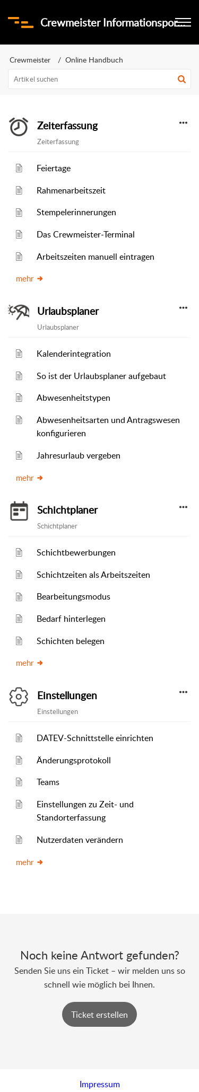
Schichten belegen (71, 641)
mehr (30, 278)
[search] (99, 79)
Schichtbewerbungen (76, 552)
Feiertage (54, 168)
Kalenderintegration (74, 353)
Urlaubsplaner (68, 311)
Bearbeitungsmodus (73, 596)
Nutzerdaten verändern (80, 840)
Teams (48, 782)
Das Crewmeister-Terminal (86, 234)
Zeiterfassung (67, 126)
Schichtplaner (67, 510)
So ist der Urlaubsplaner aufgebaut (101, 376)
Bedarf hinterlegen (71, 618)
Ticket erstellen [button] (99, 1014)
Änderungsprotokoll (74, 760)
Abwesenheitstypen (73, 397)
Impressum (100, 1084)
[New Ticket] (99, 1014)
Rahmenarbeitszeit (71, 190)
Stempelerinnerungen (76, 212)
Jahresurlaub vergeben (78, 455)
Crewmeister (30, 60)
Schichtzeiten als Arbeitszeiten (93, 574)
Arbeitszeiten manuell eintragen (95, 256)
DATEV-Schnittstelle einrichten (95, 738)
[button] (182, 79)
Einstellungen (67, 695)
